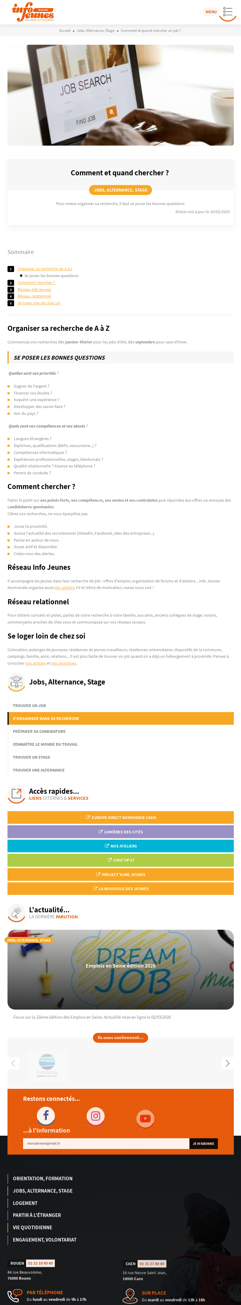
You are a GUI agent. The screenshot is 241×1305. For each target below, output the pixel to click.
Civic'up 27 (120, 860)
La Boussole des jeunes (121, 888)
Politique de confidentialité (214, 1301)
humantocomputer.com (91, 1301)
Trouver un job (29, 705)
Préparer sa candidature (39, 731)
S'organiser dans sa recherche (46, 718)
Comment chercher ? (37, 282)
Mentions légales (176, 1301)
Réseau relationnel (34, 296)
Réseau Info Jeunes (34, 289)
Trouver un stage (31, 757)
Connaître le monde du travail (45, 744)
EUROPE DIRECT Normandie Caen (120, 817)
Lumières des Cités (120, 832)
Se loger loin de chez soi (39, 303)
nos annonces (63, 663)
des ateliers (65, 587)
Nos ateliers (120, 846)
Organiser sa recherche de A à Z (45, 268)
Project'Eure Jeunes (120, 874)
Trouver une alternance (39, 770)
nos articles (35, 663)
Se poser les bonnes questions (51, 275)
